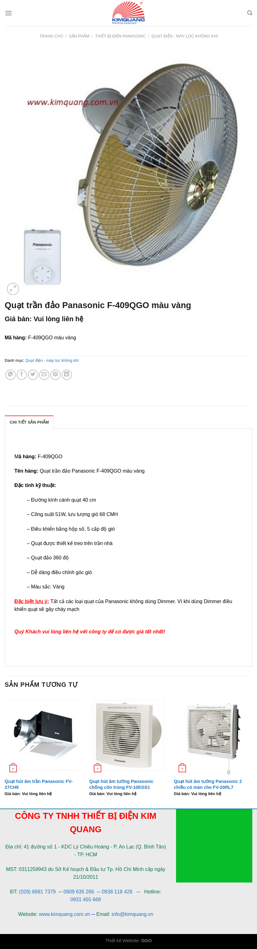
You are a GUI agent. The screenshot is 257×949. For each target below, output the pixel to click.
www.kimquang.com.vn (64, 914)
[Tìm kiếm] (249, 13)
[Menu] (8, 13)
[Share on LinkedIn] (67, 375)
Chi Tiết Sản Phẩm (29, 422)
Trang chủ (51, 36)
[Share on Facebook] (22, 375)
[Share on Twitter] (33, 375)
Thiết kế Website (122, 940)
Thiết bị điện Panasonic (120, 36)
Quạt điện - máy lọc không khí (184, 36)
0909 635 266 (78, 891)
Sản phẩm (79, 36)
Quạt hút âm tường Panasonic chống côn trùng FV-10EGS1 (121, 784)
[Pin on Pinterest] (55, 375)
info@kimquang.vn (132, 914)
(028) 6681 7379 (38, 891)
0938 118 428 (117, 891)
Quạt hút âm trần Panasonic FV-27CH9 (39, 784)
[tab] (29, 422)
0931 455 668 (85, 899)
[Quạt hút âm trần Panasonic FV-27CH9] (44, 735)
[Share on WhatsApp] (10, 375)
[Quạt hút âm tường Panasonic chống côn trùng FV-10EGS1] (128, 735)
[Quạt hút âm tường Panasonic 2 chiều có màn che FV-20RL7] (213, 735)
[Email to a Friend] (44, 375)
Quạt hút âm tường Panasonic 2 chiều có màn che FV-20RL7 (208, 784)
